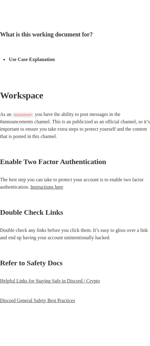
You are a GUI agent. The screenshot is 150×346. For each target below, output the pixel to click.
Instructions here (46, 187)
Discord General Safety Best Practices (37, 300)
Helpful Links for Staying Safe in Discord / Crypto (50, 280)
